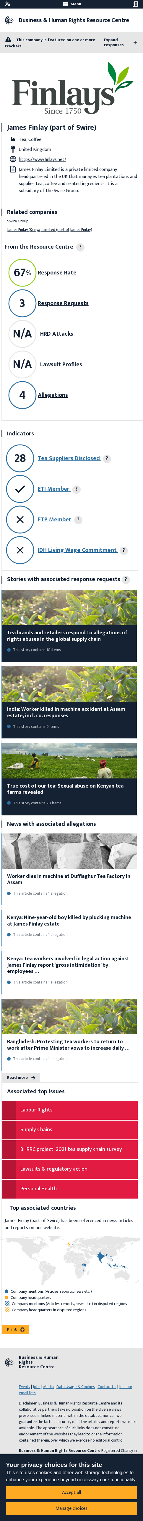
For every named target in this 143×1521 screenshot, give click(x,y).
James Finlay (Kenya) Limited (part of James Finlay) (49, 230)
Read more (21, 1077)
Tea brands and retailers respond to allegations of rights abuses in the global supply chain (67, 636)
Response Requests (63, 303)
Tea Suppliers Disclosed (69, 458)
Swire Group (18, 221)
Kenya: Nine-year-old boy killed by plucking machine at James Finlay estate (69, 920)
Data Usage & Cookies (75, 1386)
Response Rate (57, 272)
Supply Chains (36, 1129)
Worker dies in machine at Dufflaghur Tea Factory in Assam (68, 879)
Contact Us (107, 1386)
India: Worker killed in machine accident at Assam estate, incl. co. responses (66, 712)
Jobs (36, 1386)
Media (48, 1386)
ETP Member (55, 520)
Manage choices (71, 1508)
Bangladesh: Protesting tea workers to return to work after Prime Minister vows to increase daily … (68, 1045)
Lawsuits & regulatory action (53, 1169)
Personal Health (38, 1188)
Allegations (53, 395)
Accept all (71, 1493)
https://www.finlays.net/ (42, 160)
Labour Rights (36, 1110)
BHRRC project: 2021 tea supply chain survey (71, 1149)
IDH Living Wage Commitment (78, 550)
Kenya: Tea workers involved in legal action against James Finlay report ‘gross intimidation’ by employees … (68, 965)
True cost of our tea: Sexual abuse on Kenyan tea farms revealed (65, 789)
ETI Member (54, 489)
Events (24, 1386)
